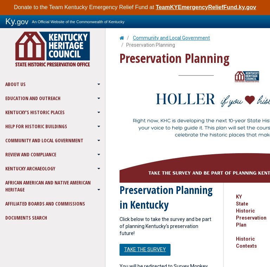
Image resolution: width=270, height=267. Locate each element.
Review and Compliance (30, 154)
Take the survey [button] (145, 249)
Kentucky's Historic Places (35, 112)
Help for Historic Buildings (36, 126)
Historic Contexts (246, 242)
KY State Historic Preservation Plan (247, 211)
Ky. (16, 21)
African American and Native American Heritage (48, 186)
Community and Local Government (44, 140)
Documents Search (26, 217)
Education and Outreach (32, 98)
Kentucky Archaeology (30, 168)
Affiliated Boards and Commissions (45, 203)
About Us (15, 84)
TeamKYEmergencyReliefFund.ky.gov (206, 7)
